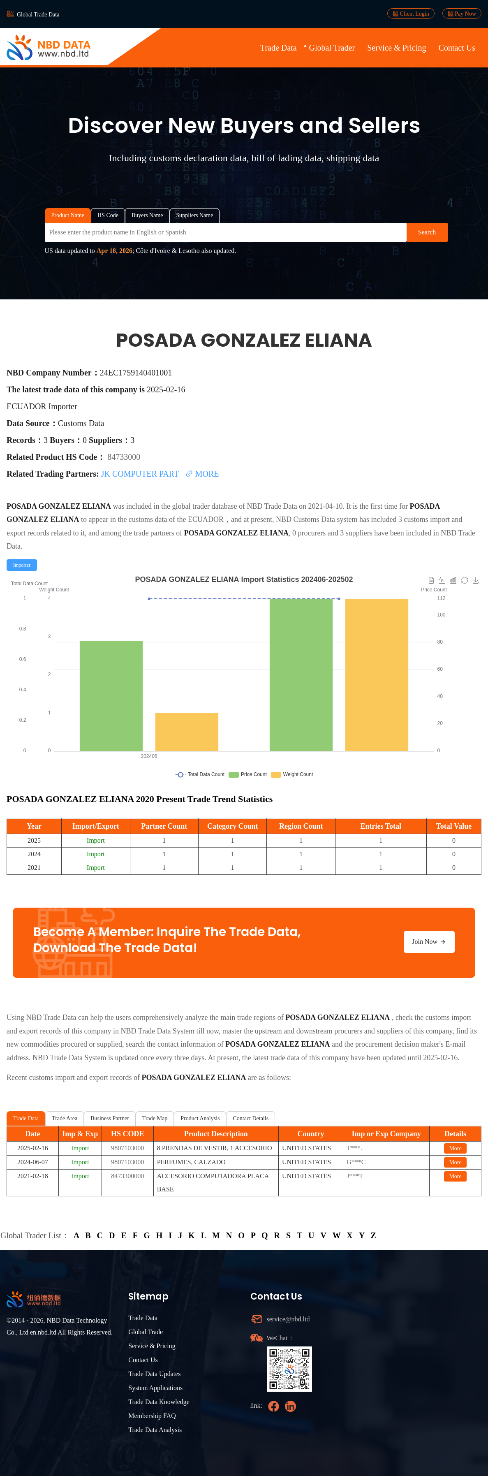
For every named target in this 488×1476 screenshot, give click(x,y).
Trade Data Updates (154, 1373)
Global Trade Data (38, 15)
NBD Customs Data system (317, 519)
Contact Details (250, 1118)
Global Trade (145, 1331)
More (455, 1148)
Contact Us (457, 47)
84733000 (123, 456)
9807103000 (127, 1148)
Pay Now (462, 14)
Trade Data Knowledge (159, 1401)
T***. (354, 1148)
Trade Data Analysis (155, 1429)
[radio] (22, 565)
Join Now (429, 941)
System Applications (155, 1387)
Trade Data (278, 47)
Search (427, 232)
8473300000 (127, 1175)
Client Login (411, 14)
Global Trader (332, 47)
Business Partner (109, 1118)
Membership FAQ (152, 1415)
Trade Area (64, 1118)
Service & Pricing (396, 47)
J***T (355, 1175)
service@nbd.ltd (288, 1319)
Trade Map (154, 1118)
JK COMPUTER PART (141, 473)
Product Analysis (200, 1118)
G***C (356, 1162)
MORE (202, 473)
